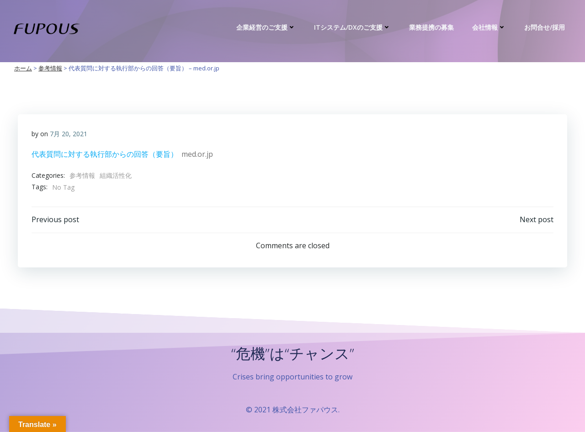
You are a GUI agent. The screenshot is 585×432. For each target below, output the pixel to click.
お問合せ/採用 (544, 27)
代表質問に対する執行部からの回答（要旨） (105, 154)
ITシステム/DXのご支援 (352, 27)
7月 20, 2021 (68, 133)
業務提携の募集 (431, 27)
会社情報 (489, 27)
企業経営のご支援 (266, 27)
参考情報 (82, 175)
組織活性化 (116, 175)
